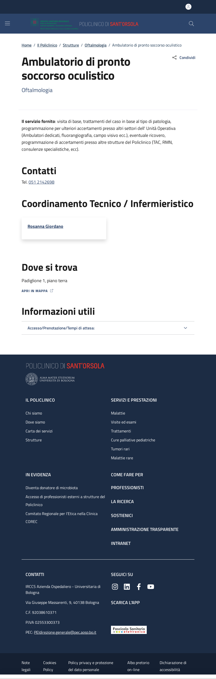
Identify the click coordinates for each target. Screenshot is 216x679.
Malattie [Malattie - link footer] (118, 413)
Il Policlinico (47, 45)
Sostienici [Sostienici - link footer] (122, 515)
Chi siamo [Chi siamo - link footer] (34, 413)
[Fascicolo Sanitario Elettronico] (129, 629)
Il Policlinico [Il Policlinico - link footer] (40, 400)
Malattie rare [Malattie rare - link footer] (122, 458)
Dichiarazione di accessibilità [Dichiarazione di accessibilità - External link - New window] (173, 666)
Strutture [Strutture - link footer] (34, 440)
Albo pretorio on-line (138, 666)
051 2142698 (41, 182)
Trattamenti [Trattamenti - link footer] (121, 431)
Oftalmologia (96, 45)
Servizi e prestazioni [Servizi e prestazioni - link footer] (134, 400)
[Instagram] (115, 586)
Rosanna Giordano (45, 226)
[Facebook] (139, 586)
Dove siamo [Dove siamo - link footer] (35, 422)
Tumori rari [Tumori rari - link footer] (120, 449)
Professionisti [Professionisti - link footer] (127, 487)
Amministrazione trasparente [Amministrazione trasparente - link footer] (145, 529)
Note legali (26, 666)
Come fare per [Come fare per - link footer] (127, 474)
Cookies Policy (49, 666)
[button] (191, 24)
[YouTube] (151, 586)
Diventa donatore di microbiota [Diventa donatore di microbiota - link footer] (52, 488)
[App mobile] (115, 614)
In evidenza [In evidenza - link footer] (38, 474)
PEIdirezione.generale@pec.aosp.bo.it (65, 632)
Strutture (71, 45)
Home (27, 45)
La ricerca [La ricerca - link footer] (122, 501)
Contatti (35, 574)
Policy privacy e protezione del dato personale (90, 666)
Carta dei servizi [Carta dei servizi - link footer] (39, 431)
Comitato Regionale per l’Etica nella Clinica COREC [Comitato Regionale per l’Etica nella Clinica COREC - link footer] (62, 517)
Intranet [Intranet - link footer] (121, 543)
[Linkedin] (127, 586)
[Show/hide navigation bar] (7, 23)
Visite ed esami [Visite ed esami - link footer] (123, 422)
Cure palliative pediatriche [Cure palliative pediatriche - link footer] (133, 440)
